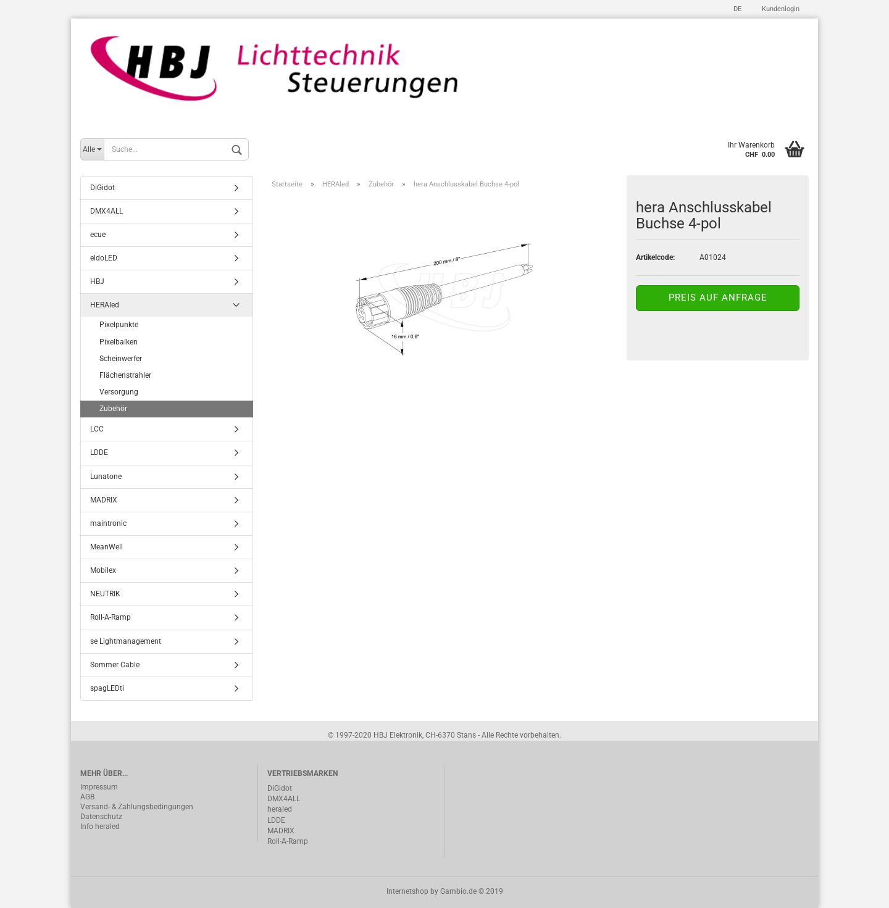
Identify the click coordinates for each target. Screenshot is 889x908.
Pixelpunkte (118, 324)
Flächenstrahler (125, 375)
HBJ (97, 281)
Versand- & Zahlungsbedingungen (136, 806)
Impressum (99, 787)
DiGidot (102, 187)
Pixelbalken (118, 342)
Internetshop (407, 891)
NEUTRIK (105, 593)
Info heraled (100, 826)
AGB (87, 797)
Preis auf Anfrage (718, 297)
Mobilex (103, 570)
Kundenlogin (779, 9)
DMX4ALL (106, 211)
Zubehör (113, 408)
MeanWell (106, 547)
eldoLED (103, 258)
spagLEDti (107, 688)
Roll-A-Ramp (110, 617)
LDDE (99, 452)
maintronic (108, 523)
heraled (279, 809)
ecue (98, 234)
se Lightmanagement (125, 641)
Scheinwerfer (120, 358)
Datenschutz (101, 816)
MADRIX (103, 500)
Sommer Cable (115, 664)
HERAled (104, 305)
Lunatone (106, 476)
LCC (97, 429)
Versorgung (118, 392)
